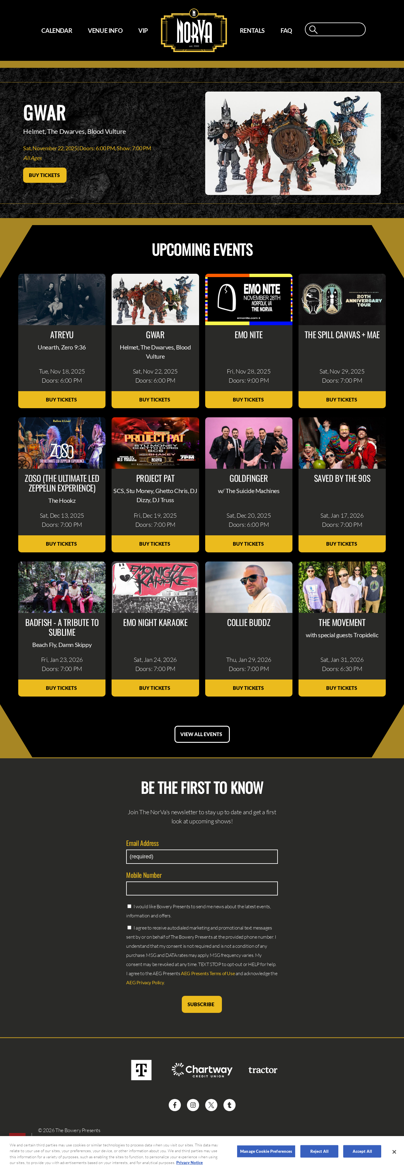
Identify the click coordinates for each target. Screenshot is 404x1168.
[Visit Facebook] (175, 1105)
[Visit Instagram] (193, 1105)
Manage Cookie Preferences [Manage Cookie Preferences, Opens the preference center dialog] (266, 1154)
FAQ (286, 30)
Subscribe (202, 1004)
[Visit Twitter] (211, 1105)
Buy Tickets (45, 175)
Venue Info (105, 30)
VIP (143, 30)
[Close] (394, 1155)
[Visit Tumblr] (229, 1105)
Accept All (362, 1154)
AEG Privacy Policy (145, 982)
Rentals (252, 30)
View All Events (202, 734)
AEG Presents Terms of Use (208, 973)
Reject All (319, 1154)
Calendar (56, 30)
